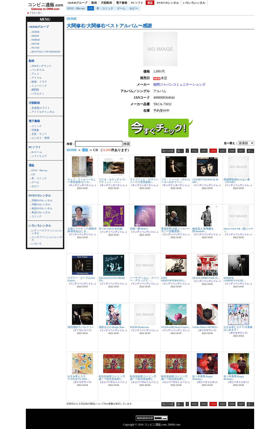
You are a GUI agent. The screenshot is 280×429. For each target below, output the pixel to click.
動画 (94, 2)
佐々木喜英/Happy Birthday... (202, 377)
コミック (36, 126)
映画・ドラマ (39, 81)
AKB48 (35, 31)
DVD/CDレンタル (168, 2)
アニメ (35, 73)
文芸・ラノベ (39, 134)
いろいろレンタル (194, 2)
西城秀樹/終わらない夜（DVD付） (237, 180)
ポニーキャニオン (207, 382)
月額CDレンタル (40, 204)
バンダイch (37, 69)
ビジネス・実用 (40, 137)
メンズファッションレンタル (46, 238)
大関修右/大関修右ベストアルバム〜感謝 (109, 25)
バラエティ (37, 93)
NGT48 (35, 47)
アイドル (36, 77)
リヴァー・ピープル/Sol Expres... (81, 279)
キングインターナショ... (82, 185)
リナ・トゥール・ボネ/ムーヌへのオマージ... (175, 180)
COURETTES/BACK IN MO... (205, 180)
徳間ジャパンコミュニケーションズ (179, 84)
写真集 (35, 130)
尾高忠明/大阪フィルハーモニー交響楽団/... (175, 230)
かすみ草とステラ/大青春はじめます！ (238, 328)
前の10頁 (168, 151)
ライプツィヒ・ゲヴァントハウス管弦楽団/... (144, 180)
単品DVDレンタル (41, 208)
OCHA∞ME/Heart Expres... (175, 327)
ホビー (134, 8)
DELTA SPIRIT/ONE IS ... (206, 277)
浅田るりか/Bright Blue (111, 327)
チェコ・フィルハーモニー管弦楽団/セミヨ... (82, 180)
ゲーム (121, 8)
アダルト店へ (36, 13)
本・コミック (104, 8)
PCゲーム (36, 152)
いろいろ (36, 243)
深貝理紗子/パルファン (81, 327)
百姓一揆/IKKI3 (139, 228)
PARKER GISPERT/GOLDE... (234, 279)
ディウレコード (82, 330)
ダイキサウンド (207, 330)
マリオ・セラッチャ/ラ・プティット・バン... (113, 180)
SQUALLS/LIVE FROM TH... (112, 279)
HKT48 (35, 43)
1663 (204, 150)
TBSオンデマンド (41, 65)
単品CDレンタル (40, 212)
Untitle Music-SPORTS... (205, 327)
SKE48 (35, 35)
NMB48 (35, 39)
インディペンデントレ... (207, 185)
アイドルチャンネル (43, 111)
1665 (222, 150)
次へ (250, 151)
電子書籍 (121, 2)
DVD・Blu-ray (76, 8)
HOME (72, 19)
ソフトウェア (39, 156)
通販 (150, 2)
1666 (232, 150)
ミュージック (39, 85)
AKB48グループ (77, 2)
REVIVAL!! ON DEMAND (45, 51)
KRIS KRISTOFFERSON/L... (173, 279)
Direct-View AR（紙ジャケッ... (238, 230)
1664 (213, 150)
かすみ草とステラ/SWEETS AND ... (78, 377)
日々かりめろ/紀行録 (111, 228)
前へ (180, 151)
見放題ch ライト (40, 107)
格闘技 (35, 89)
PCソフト (137, 2)
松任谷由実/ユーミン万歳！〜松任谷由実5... (112, 377)
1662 (194, 150)
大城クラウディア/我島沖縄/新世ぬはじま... (82, 230)
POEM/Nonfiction (139, 327)
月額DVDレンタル (41, 200)
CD (91, 8)
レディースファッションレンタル (46, 231)
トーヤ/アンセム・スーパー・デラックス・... (144, 279)
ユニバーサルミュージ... (113, 382)
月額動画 (106, 2)
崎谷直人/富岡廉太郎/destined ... (203, 230)
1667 (241, 150)
